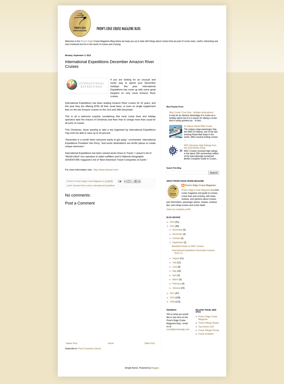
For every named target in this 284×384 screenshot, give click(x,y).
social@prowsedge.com (178, 329)
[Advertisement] (110, 312)
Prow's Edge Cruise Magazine (200, 185)
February (177, 283)
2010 (172, 297)
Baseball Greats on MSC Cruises (188, 246)
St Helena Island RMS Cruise (198, 126)
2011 (172, 293)
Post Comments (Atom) (89, 348)
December (177, 230)
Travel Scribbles (206, 334)
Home (111, 343)
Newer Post (71, 343)
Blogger (155, 368)
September (178, 242)
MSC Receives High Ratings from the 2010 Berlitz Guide (200, 146)
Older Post (149, 343)
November (177, 234)
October (176, 238)
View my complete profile (178, 209)
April (174, 275)
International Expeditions (104, 185)
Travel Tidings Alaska (208, 323)
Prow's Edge (87, 41)
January (176, 288)
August (176, 258)
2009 (172, 301)
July (174, 262)
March (175, 279)
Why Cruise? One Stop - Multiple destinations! (191, 112)
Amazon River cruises (82, 185)
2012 (172, 226)
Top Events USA (206, 326)
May (174, 271)
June (175, 267)
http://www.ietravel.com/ (106, 169)
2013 (172, 222)
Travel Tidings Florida (208, 330)
